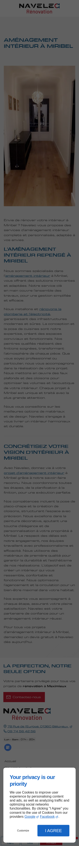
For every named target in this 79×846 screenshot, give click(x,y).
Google (29, 816)
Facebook (47, 816)
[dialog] (39, 805)
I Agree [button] (53, 830)
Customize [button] (23, 830)
